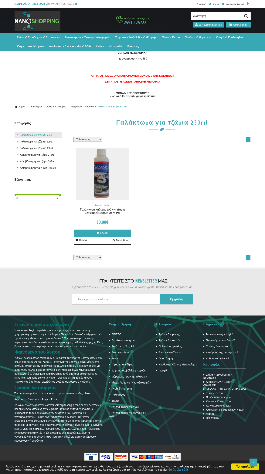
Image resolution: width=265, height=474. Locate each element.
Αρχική (201, 4)
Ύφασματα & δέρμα (121, 364)
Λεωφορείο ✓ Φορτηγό (82, 106)
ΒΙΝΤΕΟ (115, 334)
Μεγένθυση (121, 240)
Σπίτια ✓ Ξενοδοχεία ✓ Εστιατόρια (38, 37)
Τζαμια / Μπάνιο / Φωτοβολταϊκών (130, 382)
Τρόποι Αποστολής (168, 340)
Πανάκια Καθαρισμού (198, 37)
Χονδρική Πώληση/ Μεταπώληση (176, 364)
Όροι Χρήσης (165, 358)
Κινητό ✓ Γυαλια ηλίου (230, 37)
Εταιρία (214, 4)
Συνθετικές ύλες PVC (121, 346)
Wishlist (81, 240)
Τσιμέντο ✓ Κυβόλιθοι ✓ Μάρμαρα (136, 37)
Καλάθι (102, 233)
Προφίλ (161, 370)
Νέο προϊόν (116, 46)
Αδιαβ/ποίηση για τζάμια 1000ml (36, 167)
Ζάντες (114, 400)
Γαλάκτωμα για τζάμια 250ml (112, 106)
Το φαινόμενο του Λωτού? (219, 340)
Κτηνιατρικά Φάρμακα (30, 46)
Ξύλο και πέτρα (119, 352)
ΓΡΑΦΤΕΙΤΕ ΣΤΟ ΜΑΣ (133, 281)
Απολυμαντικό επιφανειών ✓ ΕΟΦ (70, 46)
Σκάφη (114, 358)
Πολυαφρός (117, 394)
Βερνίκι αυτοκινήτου (122, 340)
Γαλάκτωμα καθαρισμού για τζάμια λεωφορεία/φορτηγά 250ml (102, 211)
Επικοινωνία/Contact (233, 4)
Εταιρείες (133, 46)
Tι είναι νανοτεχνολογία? (218, 334)
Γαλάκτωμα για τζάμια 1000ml (34, 148)
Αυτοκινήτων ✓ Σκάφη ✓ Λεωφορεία (87, 37)
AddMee (100, 46)
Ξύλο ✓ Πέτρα (171, 37)
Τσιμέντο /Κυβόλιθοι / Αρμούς (127, 370)
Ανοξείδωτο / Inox (120, 388)
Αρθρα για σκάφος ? (216, 358)
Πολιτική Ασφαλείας (169, 346)
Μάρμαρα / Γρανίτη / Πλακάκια (128, 376)
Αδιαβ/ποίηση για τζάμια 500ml (35, 161)
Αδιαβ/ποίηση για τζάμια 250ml (35, 154)
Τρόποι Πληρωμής (168, 334)
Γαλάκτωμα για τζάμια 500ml (34, 141)
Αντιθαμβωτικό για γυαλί (124, 406)
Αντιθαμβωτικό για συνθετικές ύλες (127, 414)
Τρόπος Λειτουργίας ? (217, 346)
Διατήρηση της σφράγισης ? (220, 352)
